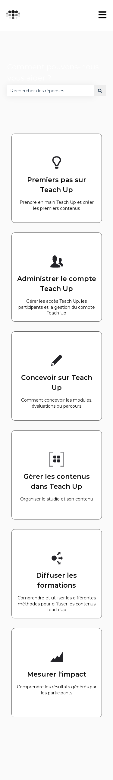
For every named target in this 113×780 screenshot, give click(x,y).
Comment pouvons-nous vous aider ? (53, 72)
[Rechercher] (100, 90)
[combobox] (50, 90)
